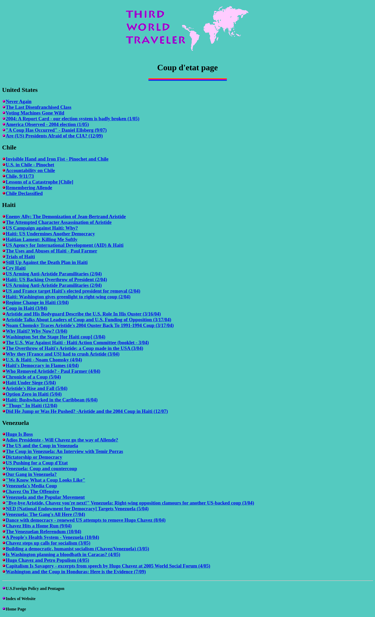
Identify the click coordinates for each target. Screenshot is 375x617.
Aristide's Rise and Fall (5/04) (36, 388)
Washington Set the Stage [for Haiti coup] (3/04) (55, 336)
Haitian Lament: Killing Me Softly (41, 239)
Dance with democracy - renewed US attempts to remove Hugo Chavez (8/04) (86, 520)
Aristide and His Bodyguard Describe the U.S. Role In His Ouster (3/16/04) (83, 314)
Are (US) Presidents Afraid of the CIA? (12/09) (54, 135)
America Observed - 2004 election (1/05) (47, 124)
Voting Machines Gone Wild (35, 113)
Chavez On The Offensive (32, 491)
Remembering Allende (29, 187)
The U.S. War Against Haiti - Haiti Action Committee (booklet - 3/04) (77, 342)
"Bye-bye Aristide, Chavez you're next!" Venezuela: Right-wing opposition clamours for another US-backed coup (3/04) (130, 503)
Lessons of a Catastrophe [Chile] (39, 182)
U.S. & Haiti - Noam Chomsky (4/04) (44, 359)
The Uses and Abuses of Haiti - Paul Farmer (51, 251)
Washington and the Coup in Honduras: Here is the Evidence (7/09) (76, 571)
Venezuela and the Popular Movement (45, 497)
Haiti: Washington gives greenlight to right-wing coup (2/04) (68, 296)
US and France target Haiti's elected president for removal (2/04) (73, 291)
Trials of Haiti (20, 256)
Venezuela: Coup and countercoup (41, 468)
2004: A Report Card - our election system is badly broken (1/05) (72, 118)
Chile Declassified (24, 193)
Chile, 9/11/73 (20, 176)
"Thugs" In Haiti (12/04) (31, 405)
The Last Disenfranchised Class (38, 107)
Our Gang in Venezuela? (31, 474)
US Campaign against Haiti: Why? (42, 228)
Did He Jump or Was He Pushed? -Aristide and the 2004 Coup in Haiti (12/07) (87, 411)
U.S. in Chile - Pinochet (30, 164)
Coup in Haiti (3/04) (26, 308)
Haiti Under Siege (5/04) (31, 382)
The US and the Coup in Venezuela (42, 445)
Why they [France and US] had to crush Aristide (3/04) (63, 354)
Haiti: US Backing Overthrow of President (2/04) (56, 279)
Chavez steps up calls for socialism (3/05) (48, 543)
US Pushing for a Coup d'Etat (37, 462)
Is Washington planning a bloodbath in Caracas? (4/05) (63, 554)
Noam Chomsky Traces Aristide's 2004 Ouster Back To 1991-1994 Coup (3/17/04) (90, 325)
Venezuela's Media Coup (31, 485)
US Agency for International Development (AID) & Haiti (64, 245)
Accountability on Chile (30, 170)
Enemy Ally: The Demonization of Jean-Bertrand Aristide (66, 216)
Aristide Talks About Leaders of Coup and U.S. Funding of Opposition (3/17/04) (88, 319)
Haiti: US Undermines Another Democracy (50, 233)
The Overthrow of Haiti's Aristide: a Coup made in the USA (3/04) (74, 348)
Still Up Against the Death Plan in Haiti (47, 262)
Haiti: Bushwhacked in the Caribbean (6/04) (52, 399)
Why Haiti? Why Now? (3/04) (36, 331)
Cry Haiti (16, 268)
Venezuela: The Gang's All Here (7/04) (45, 514)
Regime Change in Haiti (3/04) (37, 302)
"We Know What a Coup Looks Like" (45, 480)
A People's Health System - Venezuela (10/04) (52, 537)
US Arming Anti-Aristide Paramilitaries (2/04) (54, 273)
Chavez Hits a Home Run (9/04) (39, 525)
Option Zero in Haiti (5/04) (34, 394)
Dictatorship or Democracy (34, 457)
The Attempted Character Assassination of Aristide (58, 222)
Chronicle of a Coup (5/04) (33, 377)
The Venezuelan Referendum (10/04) (43, 531)
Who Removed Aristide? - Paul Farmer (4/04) (53, 371)
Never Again (19, 101)
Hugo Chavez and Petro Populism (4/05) (47, 560)
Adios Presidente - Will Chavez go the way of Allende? (62, 440)
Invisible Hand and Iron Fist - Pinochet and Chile (57, 159)
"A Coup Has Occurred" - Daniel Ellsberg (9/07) (56, 130)
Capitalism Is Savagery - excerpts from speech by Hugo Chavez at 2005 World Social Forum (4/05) (108, 566)
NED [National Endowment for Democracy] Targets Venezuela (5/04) (77, 508)
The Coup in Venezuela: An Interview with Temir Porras (64, 451)
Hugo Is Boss (19, 434)
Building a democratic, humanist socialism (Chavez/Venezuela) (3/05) (77, 548)
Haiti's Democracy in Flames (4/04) (42, 365)
